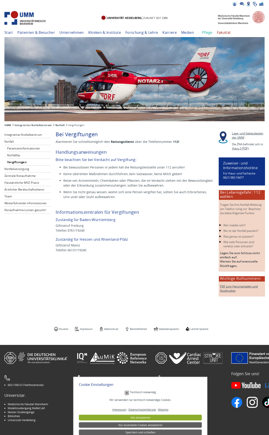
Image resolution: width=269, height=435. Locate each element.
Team (8, 196)
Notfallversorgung (16, 169)
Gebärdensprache (169, 329)
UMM (7, 125)
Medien (187, 32)
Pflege (207, 32)
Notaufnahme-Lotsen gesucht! (25, 210)
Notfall (60, 125)
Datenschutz (111, 329)
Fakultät (224, 32)
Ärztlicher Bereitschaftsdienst (24, 189)
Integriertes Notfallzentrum (33, 125)
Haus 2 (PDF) (240, 148)
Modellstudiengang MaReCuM (26, 408)
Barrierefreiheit (138, 329)
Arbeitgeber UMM (90, 404)
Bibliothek (14, 416)
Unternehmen (71, 32)
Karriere (169, 32)
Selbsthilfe (165, 412)
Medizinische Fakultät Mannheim (28, 404)
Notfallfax (14, 155)
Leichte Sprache (199, 329)
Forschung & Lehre (141, 32)
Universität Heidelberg (22, 420)
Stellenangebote (169, 404)
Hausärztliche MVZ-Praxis (21, 183)
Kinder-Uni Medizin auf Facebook (99, 412)
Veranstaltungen (169, 408)
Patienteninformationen (23, 148)
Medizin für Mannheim (93, 416)
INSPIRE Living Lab (90, 408)
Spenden (164, 420)
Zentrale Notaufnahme (20, 176)
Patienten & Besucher (36, 32)
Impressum (86, 329)
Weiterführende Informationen (25, 203)
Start (8, 32)
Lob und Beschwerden (172, 416)
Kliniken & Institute (104, 32)
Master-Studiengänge (21, 412)
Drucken (63, 329)
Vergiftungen (17, 162)
